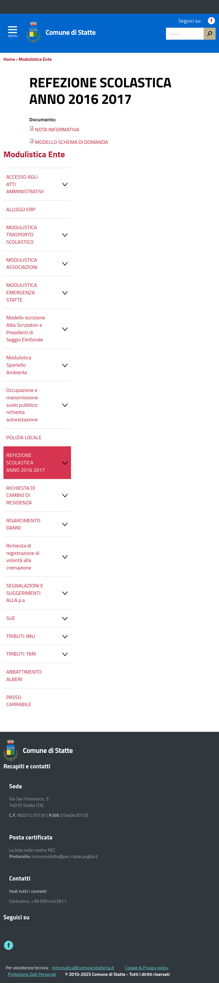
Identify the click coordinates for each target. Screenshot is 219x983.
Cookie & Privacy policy (147, 967)
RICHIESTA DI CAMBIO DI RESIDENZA (38, 495)
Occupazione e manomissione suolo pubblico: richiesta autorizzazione (38, 404)
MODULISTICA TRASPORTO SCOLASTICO (38, 234)
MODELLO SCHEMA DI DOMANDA (71, 142)
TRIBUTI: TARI (38, 655)
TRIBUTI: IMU (38, 637)
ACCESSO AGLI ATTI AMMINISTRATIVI (38, 184)
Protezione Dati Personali (32, 974)
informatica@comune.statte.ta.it (83, 967)
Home (9, 59)
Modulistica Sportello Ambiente (38, 365)
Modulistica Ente (35, 59)
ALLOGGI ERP (20, 209)
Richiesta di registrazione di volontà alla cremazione (38, 556)
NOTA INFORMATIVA (57, 129)
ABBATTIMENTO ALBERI (24, 675)
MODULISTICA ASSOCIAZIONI (38, 263)
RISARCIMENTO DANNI (38, 524)
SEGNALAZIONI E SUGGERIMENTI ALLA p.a (38, 593)
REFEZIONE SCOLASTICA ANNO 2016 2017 (38, 462)
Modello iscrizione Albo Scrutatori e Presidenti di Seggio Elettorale (38, 328)
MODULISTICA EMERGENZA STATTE (38, 292)
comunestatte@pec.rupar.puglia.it (65, 856)
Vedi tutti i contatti (28, 891)
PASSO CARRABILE (18, 700)
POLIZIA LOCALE (24, 437)
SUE (38, 619)
